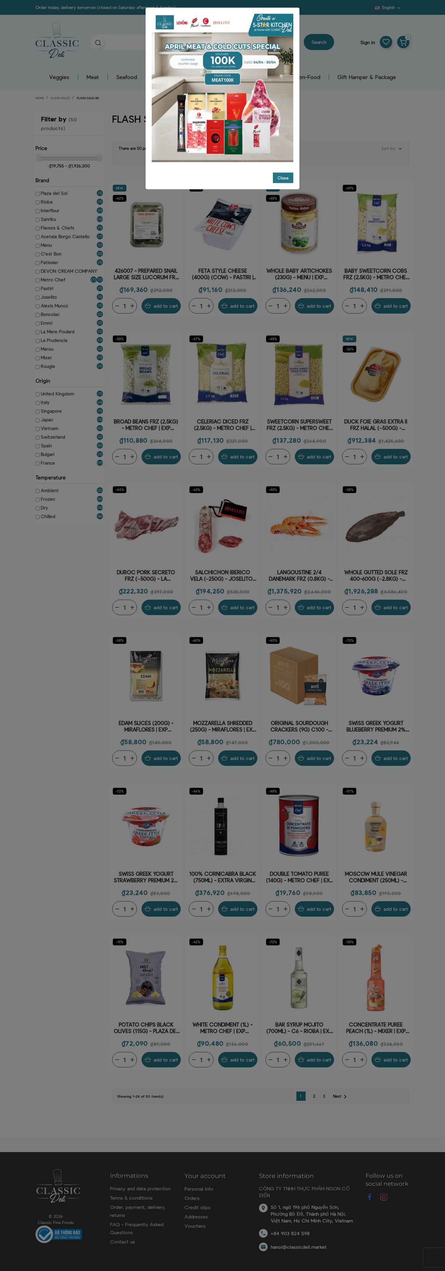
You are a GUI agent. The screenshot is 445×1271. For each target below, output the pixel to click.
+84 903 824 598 (290, 1233)
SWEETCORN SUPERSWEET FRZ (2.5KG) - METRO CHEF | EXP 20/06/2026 (299, 425)
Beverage (233, 77)
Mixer (46, 357)
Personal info (199, 1189)
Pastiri (47, 288)
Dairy (160, 77)
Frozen (48, 499)
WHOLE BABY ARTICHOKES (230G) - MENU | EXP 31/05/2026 (299, 274)
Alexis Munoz (54, 305)
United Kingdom (57, 393)
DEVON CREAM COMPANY (69, 271)
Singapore (51, 411)
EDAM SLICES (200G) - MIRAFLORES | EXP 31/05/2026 (146, 726)
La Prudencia (54, 340)
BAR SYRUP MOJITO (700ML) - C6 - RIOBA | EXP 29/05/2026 (299, 1028)
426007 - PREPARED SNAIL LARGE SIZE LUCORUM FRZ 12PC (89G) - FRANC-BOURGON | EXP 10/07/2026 (146, 274)
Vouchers (195, 1226)
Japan (47, 419)
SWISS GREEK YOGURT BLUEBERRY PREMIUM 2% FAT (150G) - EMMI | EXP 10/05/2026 (375, 726)
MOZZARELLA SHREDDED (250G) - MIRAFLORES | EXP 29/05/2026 (222, 726)
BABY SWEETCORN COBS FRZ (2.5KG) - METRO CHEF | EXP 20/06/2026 (376, 274)
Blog (371, 9)
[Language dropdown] (388, 7)
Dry (44, 507)
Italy (45, 402)
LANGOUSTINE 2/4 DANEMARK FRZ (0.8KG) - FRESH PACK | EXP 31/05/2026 (299, 575)
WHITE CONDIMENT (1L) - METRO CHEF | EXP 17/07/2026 (222, 1028)
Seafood (126, 77)
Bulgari (47, 454)
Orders (192, 1198)
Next (341, 1096)
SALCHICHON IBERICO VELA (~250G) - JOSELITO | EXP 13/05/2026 (222, 575)
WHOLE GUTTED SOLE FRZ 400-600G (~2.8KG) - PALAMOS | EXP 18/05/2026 (376, 575)
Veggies (59, 77)
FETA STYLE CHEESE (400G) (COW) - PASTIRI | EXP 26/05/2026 (222, 274)
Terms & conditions (131, 1198)
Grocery (194, 77)
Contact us (122, 1241)
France (48, 463)
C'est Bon (51, 253)
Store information (286, 1176)
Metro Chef (53, 279)
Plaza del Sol (54, 193)
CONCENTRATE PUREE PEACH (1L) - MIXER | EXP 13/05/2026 (375, 1028)
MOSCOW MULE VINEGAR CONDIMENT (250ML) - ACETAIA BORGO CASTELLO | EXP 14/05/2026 (376, 877)
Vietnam (49, 428)
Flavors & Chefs (57, 227)
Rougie (48, 366)
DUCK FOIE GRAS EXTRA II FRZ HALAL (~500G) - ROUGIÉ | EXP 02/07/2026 (375, 425)
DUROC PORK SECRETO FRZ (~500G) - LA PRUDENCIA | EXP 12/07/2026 (146, 575)
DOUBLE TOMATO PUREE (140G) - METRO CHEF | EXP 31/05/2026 (299, 877)
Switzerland (53, 437)
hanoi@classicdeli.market (299, 1247)
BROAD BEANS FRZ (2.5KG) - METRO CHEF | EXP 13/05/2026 (146, 425)
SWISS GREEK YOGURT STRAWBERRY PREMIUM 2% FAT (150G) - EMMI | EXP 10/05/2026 (146, 877)
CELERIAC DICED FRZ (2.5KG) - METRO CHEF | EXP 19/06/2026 (222, 425)
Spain (46, 445)
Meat (93, 77)
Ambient (50, 490)
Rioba (47, 202)
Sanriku (48, 219)
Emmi (46, 323)
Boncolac (50, 314)
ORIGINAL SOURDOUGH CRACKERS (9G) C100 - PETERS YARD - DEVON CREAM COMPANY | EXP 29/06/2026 (299, 726)
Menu (46, 245)
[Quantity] (124, 306)
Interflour (50, 210)
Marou (47, 349)
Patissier (49, 262)
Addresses (196, 1216)
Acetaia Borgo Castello (65, 236)
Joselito (49, 297)
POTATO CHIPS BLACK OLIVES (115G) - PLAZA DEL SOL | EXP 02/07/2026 (146, 1028)
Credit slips (197, 1207)
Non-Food (307, 77)
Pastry (270, 77)
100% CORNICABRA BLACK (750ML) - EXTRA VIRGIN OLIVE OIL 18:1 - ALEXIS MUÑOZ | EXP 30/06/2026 (222, 877)
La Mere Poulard (57, 331)
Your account (205, 1176)
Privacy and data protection (140, 1188)
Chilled (48, 516)
